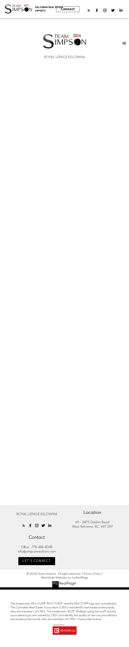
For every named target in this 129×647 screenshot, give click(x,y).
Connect (68, 9)
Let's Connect (37, 561)
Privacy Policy (92, 574)
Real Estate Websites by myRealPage (64, 577)
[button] (89, 10)
